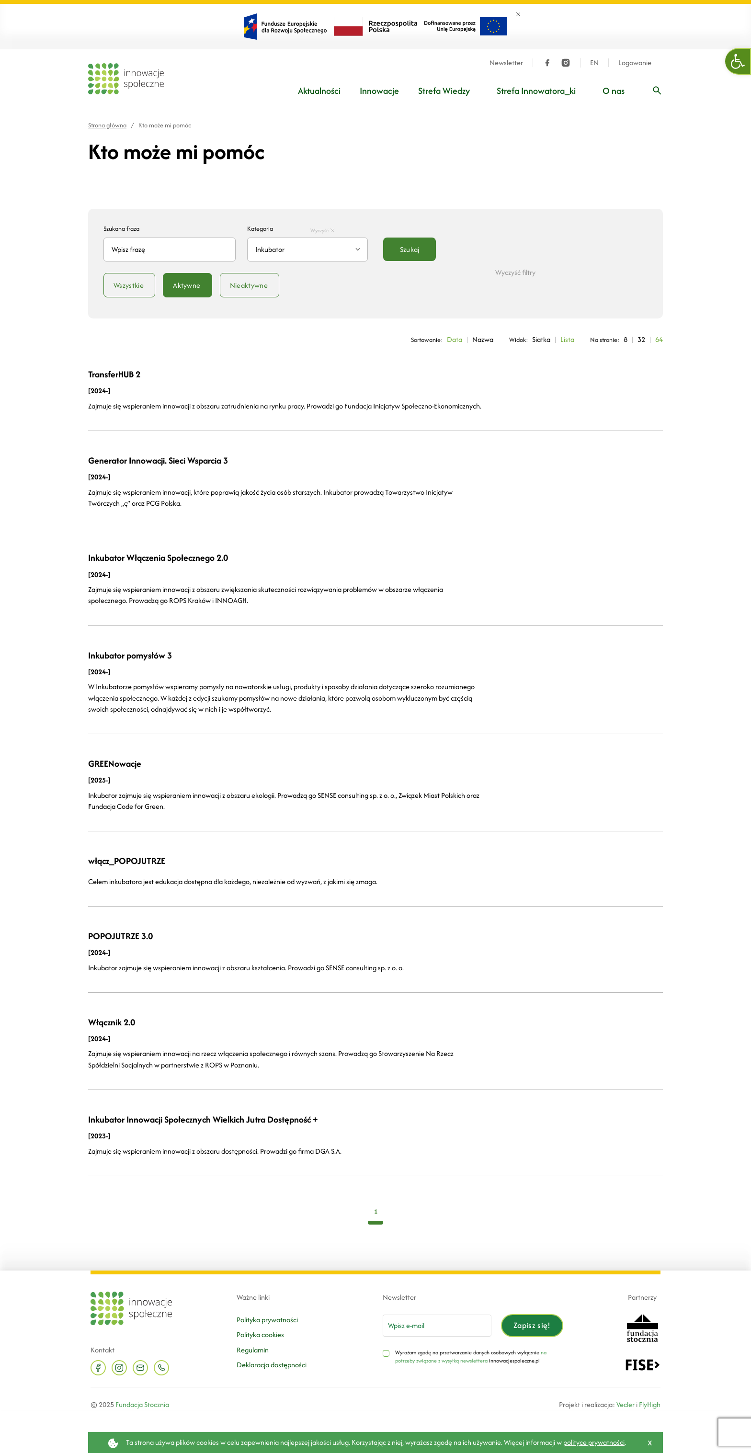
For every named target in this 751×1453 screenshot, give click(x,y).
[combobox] (307, 249)
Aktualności (319, 90)
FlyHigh (649, 1404)
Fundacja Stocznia (142, 1404)
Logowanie (634, 63)
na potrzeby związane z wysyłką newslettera (470, 1357)
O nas (614, 90)
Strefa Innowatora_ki (536, 90)
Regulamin (253, 1350)
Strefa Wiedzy (444, 90)
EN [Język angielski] (594, 63)
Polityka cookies (260, 1334)
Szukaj (410, 249)
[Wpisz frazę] (657, 90)
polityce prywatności (594, 1442)
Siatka (541, 339)
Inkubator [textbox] (269, 249)
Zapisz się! (532, 1325)
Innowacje (379, 90)
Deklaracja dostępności (272, 1365)
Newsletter (506, 63)
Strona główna (107, 125)
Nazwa (482, 339)
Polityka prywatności (267, 1320)
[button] (738, 61)
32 (641, 339)
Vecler (625, 1404)
